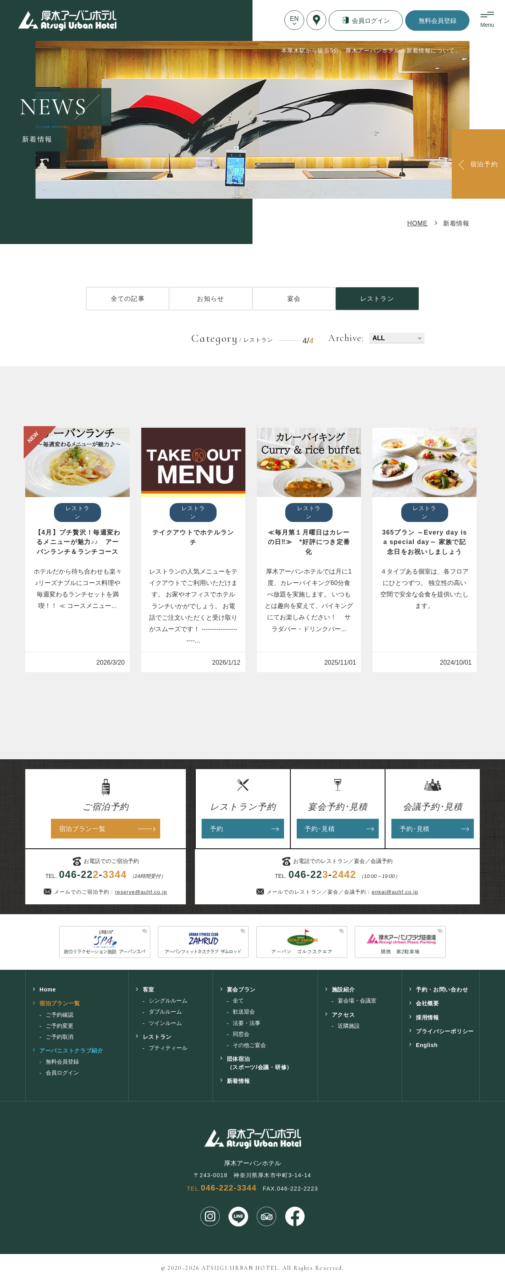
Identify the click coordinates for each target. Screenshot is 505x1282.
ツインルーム (165, 1023)
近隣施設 (349, 1026)
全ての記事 (128, 298)
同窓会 (241, 1034)
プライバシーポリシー (445, 1031)
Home (47, 989)
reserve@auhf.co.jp (141, 892)
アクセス (343, 1015)
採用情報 (427, 1017)
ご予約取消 (59, 1037)
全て (238, 1000)
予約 (216, 828)
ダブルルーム (165, 1011)
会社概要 (427, 1003)
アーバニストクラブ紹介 (71, 1050)
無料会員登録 (437, 20)
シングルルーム (168, 1000)
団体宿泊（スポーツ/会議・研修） (259, 1063)
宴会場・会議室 (357, 1000)
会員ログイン (366, 20)
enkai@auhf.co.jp (395, 892)
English (427, 1045)
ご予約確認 (59, 1015)
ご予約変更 (59, 1026)
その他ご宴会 (249, 1045)
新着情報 (238, 1081)
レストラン (377, 298)
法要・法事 (246, 1023)
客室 (148, 989)
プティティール (168, 1048)
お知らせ (210, 298)
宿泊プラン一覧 (82, 828)
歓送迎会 (244, 1011)
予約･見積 (320, 828)
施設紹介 (343, 989)
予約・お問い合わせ (442, 989)
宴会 (294, 298)
